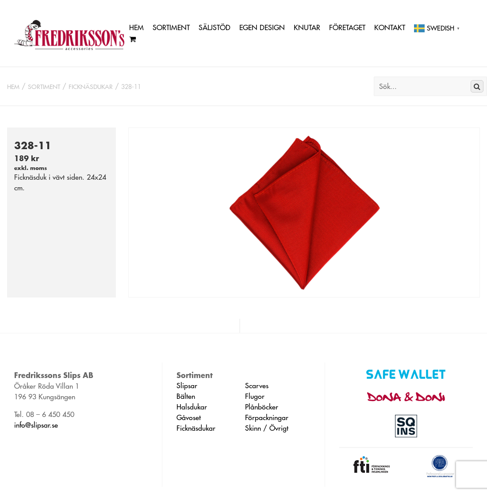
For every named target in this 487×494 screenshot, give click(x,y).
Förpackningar (266, 417)
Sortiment (171, 27)
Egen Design (262, 27)
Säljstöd (214, 27)
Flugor (255, 396)
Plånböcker (261, 406)
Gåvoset (188, 417)
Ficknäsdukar (91, 87)
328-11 (131, 87)
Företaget (347, 27)
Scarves (256, 385)
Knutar (307, 27)
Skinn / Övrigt (266, 428)
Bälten (185, 396)
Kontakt (389, 27)
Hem (136, 27)
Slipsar (186, 385)
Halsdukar (191, 406)
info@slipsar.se (36, 425)
